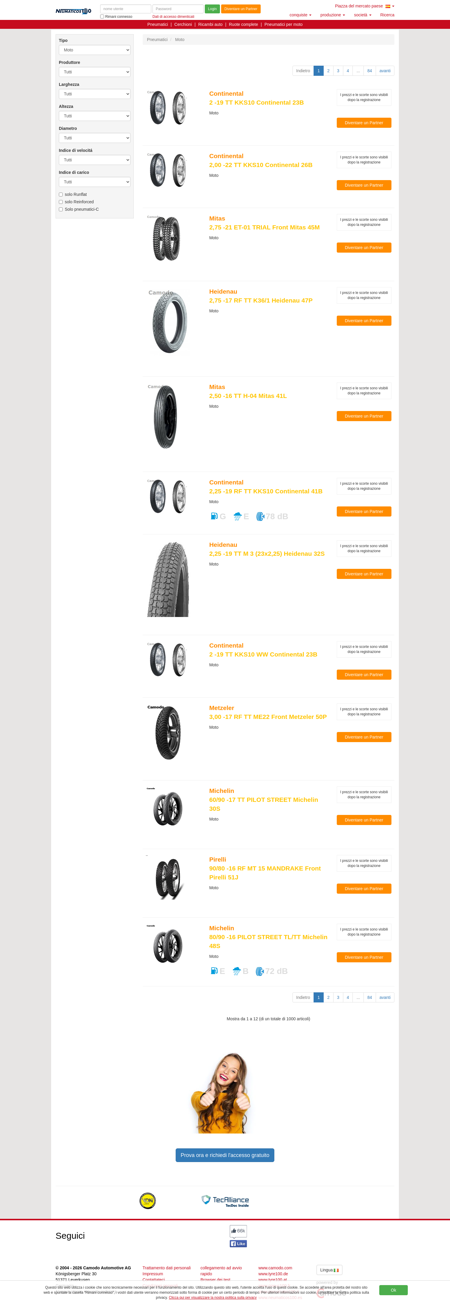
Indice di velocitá (75, 150)
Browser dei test (215, 1279)
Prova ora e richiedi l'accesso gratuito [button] (225, 1155)
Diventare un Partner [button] (364, 122)
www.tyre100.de (273, 1273)
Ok (393, 1290)
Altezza (66, 106)
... (358, 70)
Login (212, 9)
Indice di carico (74, 172)
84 (369, 70)
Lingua (329, 1270)
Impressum (153, 1273)
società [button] (362, 14)
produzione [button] (332, 14)
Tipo (63, 40)
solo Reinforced (76, 201)
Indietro (303, 70)
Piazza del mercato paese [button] (364, 6)
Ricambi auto (210, 24)
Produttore (69, 62)
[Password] (178, 8)
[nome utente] (125, 8)
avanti (385, 70)
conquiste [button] (300, 14)
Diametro (68, 128)
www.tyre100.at (273, 1279)
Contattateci (154, 1279)
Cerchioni (183, 24)
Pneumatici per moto (284, 24)
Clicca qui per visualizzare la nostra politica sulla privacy (213, 1297)
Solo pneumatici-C (79, 209)
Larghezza (69, 84)
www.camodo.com (275, 1267)
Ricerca (387, 14)
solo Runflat (73, 194)
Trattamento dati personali (167, 1267)
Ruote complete (243, 24)
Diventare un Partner (240, 9)
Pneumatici (157, 24)
